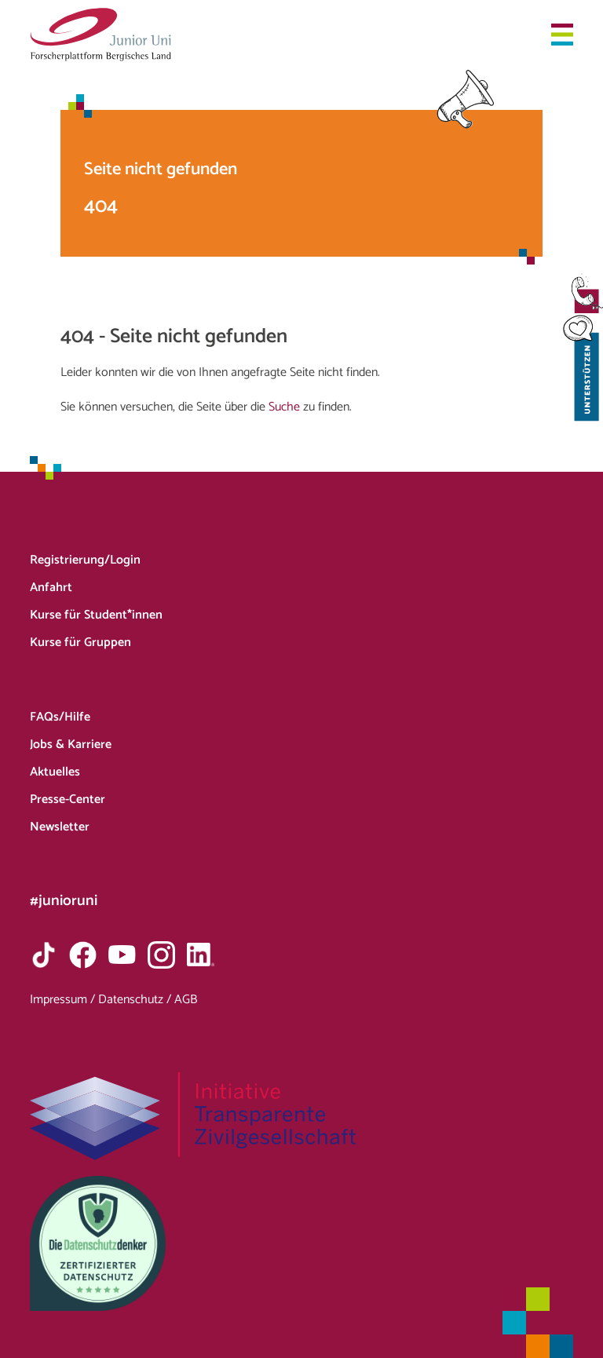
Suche (284, 407)
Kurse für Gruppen (80, 642)
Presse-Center (67, 799)
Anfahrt (51, 587)
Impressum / (64, 999)
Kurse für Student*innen (96, 615)
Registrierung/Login (85, 560)
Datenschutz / (136, 999)
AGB (185, 999)
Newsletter (60, 827)
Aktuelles (55, 772)
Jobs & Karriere (70, 744)
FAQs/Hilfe (60, 717)
